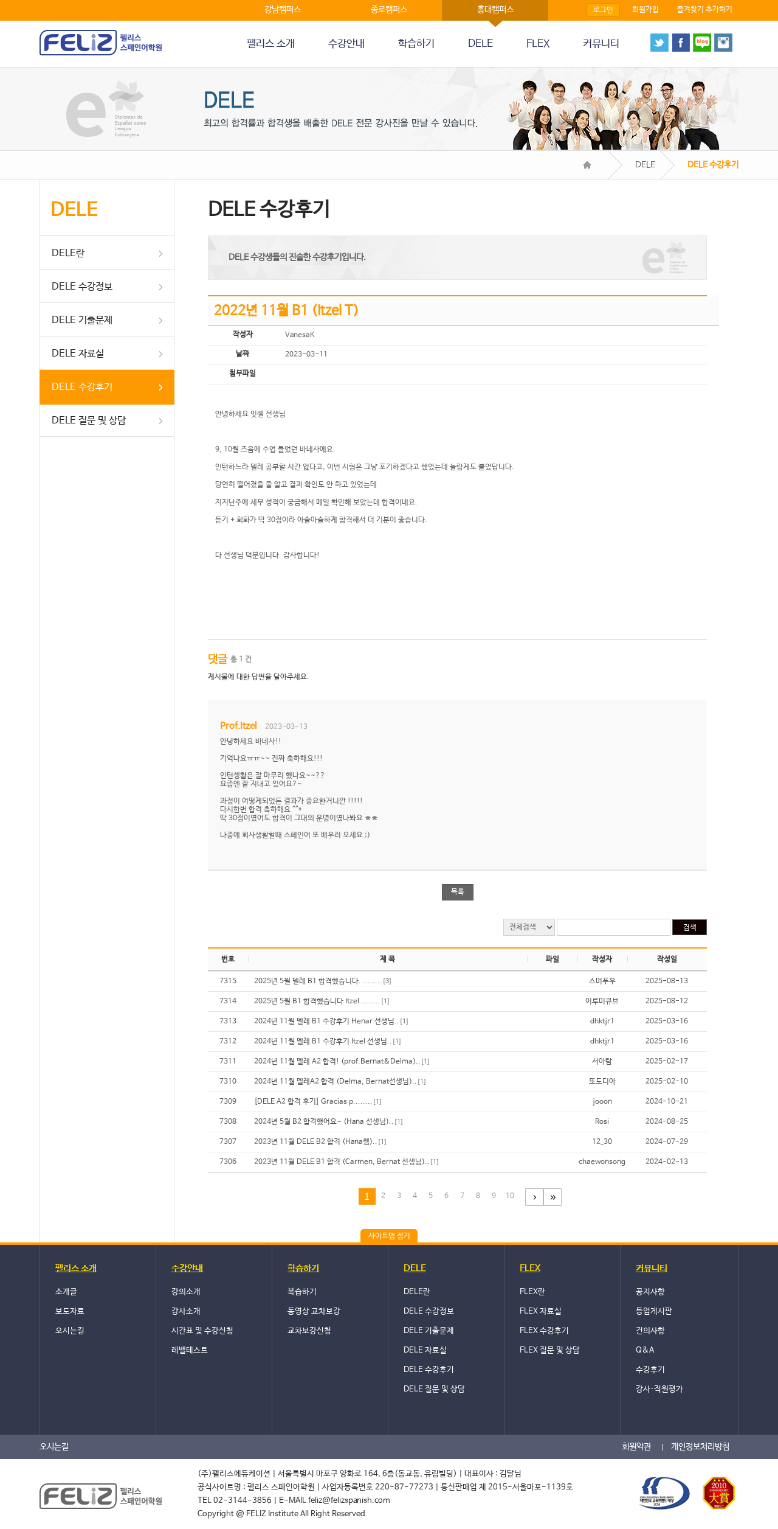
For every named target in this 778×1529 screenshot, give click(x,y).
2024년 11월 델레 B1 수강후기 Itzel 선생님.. (328, 1041)
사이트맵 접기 (389, 1236)
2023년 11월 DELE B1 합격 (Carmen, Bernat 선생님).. (346, 1162)
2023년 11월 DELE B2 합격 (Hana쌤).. (320, 1142)
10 (510, 1196)
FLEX (537, 44)
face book (681, 42)
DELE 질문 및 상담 (89, 421)
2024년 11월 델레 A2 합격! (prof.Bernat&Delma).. (342, 1061)
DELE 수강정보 (82, 287)
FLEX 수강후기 (544, 1331)
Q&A (645, 1350)
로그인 (603, 10)
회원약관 (636, 1447)
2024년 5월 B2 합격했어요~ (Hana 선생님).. (329, 1122)
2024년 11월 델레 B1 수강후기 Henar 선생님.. (331, 1021)
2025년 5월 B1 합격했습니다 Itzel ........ (322, 1001)
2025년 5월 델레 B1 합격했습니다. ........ (323, 981)
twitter (659, 42)
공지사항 (650, 1292)
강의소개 (186, 1292)
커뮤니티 (601, 44)
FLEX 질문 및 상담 (550, 1350)
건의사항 (650, 1331)
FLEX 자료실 (541, 1311)
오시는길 (69, 1331)
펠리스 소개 (271, 44)
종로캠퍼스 (389, 10)
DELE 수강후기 (82, 387)
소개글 (66, 1292)
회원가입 (645, 9)
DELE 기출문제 (82, 320)
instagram (723, 42)
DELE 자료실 (78, 354)
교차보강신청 (309, 1331)
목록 (457, 892)
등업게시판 (654, 1311)
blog (702, 42)
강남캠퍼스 (282, 10)
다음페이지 (534, 1197)
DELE (480, 44)
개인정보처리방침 (700, 1447)
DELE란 (68, 253)
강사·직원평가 (659, 1389)
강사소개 (186, 1311)
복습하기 (302, 1292)
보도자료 (69, 1311)
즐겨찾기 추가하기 (704, 9)
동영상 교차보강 (313, 1311)
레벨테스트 (189, 1350)
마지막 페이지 (552, 1197)
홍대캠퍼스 (495, 10)
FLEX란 (532, 1292)
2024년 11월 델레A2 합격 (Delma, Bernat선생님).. (340, 1082)
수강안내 (346, 44)
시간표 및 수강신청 (202, 1331)
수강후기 (650, 1369)
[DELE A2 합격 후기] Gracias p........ (318, 1102)
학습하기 (416, 44)
